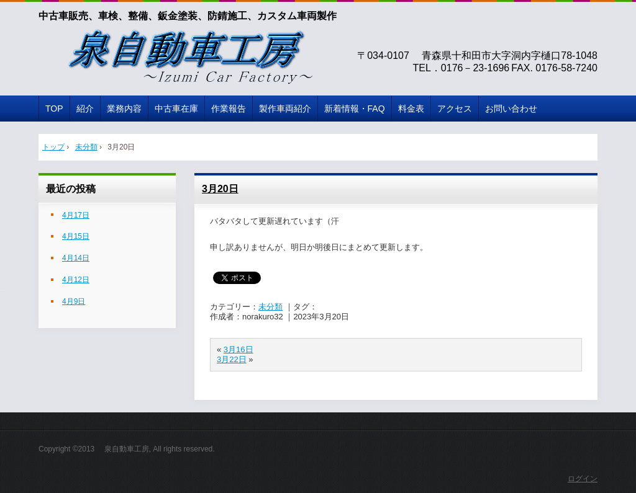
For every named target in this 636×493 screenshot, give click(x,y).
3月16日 (238, 349)
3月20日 (220, 189)
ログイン (582, 478)
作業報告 (228, 108)
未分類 (270, 306)
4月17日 (75, 215)
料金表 (411, 108)
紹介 (85, 108)
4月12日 (75, 279)
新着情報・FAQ (354, 108)
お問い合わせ (511, 108)
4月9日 (73, 301)
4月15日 (75, 236)
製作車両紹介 (285, 108)
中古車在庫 (176, 108)
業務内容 (124, 108)
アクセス (454, 108)
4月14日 (75, 258)
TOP (54, 108)
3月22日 (232, 359)
